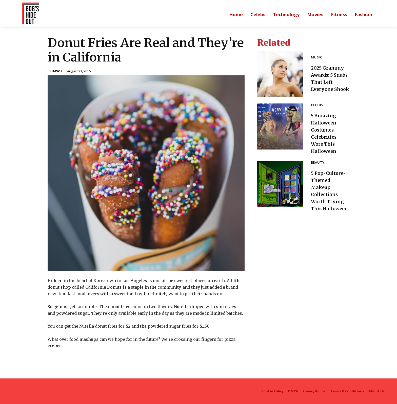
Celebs (317, 105)
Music (316, 54)
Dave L (57, 71)
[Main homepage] (236, 14)
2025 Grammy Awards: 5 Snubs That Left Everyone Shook (329, 78)
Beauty (317, 163)
